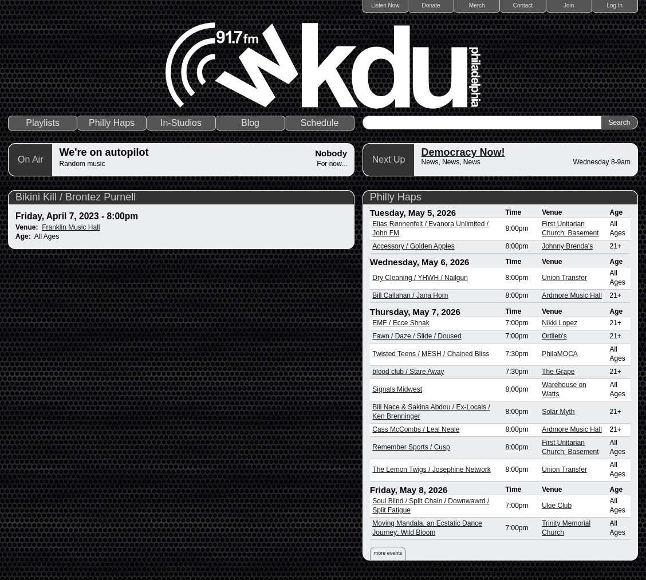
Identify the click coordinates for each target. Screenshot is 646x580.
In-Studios (181, 123)
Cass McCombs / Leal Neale (415, 429)
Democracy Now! (463, 152)
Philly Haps (112, 123)
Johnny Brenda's (567, 246)
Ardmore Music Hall (572, 295)
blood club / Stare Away (408, 372)
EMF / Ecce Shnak (400, 323)
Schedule (320, 123)
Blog (250, 123)
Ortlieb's (554, 336)
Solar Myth (558, 412)
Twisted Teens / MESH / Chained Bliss (430, 354)
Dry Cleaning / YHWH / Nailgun (420, 278)
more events (388, 553)
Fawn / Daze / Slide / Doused (416, 336)
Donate (431, 5)
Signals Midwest (397, 389)
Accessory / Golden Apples (413, 246)
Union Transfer (564, 278)
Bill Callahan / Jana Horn (410, 295)
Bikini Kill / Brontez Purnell (75, 197)
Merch (477, 5)
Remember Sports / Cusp (411, 447)
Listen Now (385, 5)
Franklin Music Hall (71, 227)
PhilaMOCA (560, 354)
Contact (523, 5)
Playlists (43, 123)
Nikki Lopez (559, 323)
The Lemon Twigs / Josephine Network (431, 469)
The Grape (558, 372)
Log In (614, 5)
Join (569, 5)
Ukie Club (557, 506)
